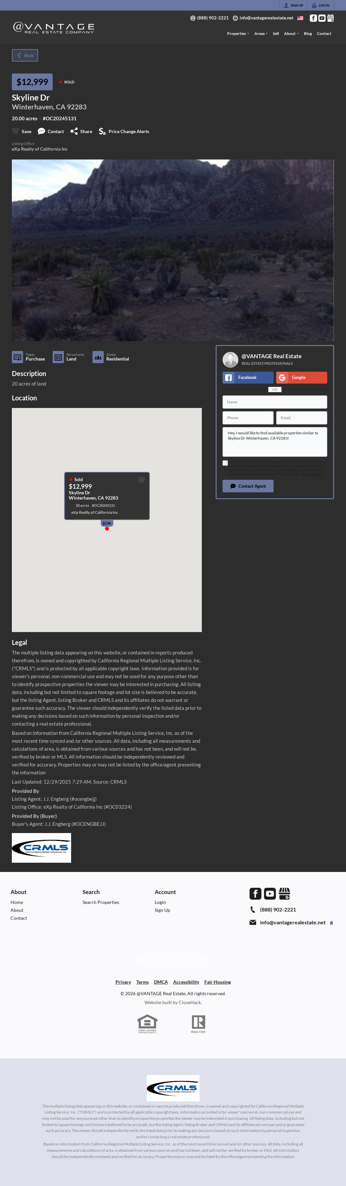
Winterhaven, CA (39, 106)
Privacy (317, 474)
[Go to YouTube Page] (322, 18)
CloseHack (190, 1002)
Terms (305, 474)
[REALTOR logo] (198, 1024)
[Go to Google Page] (330, 18)
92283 (77, 106)
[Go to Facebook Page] (313, 18)
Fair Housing (217, 982)
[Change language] (300, 18)
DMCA (161, 982)
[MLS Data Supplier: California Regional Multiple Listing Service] (173, 1088)
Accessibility (186, 982)
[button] (248, 486)
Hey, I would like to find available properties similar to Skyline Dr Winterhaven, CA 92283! (275, 442)
